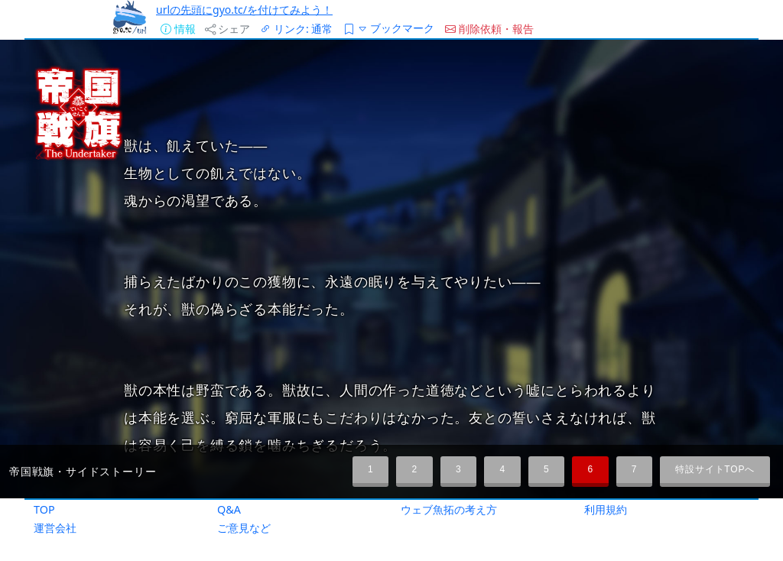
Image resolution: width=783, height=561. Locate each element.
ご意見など (244, 527)
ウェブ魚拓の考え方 (449, 509)
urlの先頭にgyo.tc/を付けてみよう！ (244, 9)
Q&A (229, 509)
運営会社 (55, 527)
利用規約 (605, 509)
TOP (44, 509)
